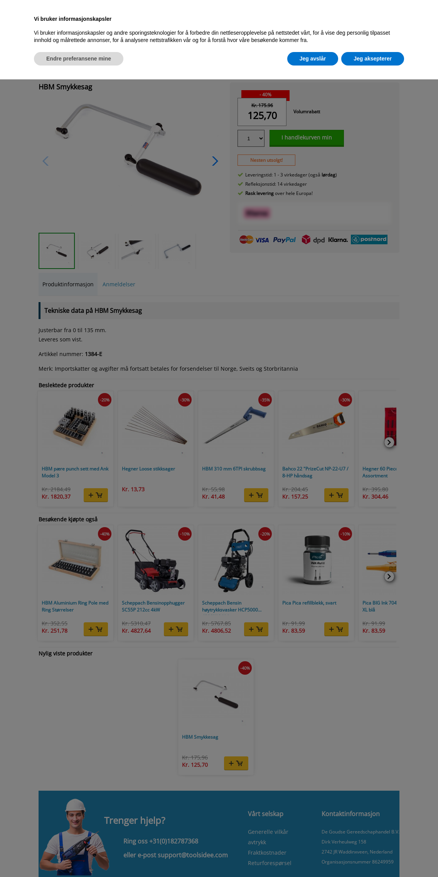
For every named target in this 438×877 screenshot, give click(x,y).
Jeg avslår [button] (313, 58)
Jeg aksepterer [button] (373, 58)
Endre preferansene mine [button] (78, 58)
